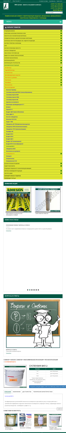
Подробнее (8, 230)
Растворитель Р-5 (10, 153)
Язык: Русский (16, 1)
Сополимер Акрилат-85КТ (12, 94)
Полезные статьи (10, 178)
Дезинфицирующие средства (12, 75)
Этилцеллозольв (10, 158)
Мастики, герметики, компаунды (33, 43)
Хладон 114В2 (9, 121)
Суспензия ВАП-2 (10, 146)
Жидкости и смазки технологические (33, 56)
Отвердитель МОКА (10, 148)
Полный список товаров (12, 176)
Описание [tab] (7, 391)
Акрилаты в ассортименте (12, 102)
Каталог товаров (16, 359)
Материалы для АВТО (33, 61)
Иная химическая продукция (33, 65)
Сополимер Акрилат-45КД (12, 97)
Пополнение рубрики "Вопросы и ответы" (18, 225)
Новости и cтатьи (11, 220)
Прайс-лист (59, 1)
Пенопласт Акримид (11, 90)
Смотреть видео (33, 173)
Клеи (33, 46)
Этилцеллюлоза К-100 (11, 161)
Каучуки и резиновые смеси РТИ (33, 48)
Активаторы (8, 67)
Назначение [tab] (16, 391)
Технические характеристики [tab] (42, 391)
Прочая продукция (10, 87)
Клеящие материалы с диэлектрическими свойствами (33, 38)
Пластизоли (8, 80)
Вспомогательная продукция (33, 164)
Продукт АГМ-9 (9, 136)
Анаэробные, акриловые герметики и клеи (33, 33)
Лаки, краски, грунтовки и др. (33, 53)
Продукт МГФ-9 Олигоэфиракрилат (14, 144)
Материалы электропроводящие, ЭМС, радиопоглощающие (33, 41)
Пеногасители (8, 85)
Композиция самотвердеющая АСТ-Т (15, 104)
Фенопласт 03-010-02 (11, 119)
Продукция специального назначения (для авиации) (17, 168)
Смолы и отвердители (33, 51)
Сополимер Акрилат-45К (12, 99)
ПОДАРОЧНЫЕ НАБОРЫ (33, 166)
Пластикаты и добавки (11, 77)
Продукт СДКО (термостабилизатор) (15, 112)
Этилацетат (8, 156)
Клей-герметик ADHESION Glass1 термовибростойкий (14, 214)
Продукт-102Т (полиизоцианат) (13, 141)
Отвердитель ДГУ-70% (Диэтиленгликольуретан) (18, 124)
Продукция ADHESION (33, 31)
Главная (6, 359)
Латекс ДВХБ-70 (10, 114)
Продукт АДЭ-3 (9, 139)
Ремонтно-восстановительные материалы (33, 36)
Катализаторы (9, 72)
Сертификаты (52, 1)
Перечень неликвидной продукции (33, 171)
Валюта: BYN (7, 1)
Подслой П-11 (9, 109)
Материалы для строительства (33, 63)
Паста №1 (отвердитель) (12, 117)
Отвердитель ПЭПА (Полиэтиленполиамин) (16, 126)
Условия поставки (43, 1)
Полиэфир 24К (9, 131)
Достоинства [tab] (26, 391)
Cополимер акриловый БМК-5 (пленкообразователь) (19, 92)
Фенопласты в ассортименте (13, 151)
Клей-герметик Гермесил (42, 213)
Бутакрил (8, 107)
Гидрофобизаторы (10, 70)
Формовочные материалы (33, 58)
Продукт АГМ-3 (9, 134)
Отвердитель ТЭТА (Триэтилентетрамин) (16, 129)
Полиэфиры (8, 82)
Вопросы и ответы (12, 296)
